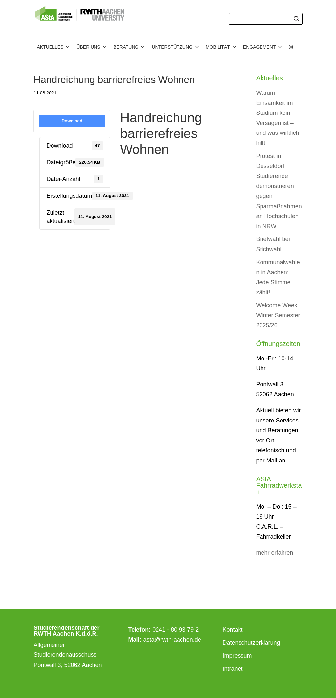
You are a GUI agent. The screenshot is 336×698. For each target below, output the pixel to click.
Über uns (91, 47)
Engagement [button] (263, 47)
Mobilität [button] (221, 47)
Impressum (237, 655)
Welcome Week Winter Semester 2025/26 (278, 315)
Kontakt (233, 629)
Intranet (233, 669)
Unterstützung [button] (175, 47)
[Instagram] (291, 47)
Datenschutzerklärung (251, 642)
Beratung (129, 47)
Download (71, 120)
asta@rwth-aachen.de (172, 639)
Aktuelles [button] (53, 47)
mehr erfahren (274, 552)
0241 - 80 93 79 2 (175, 629)
